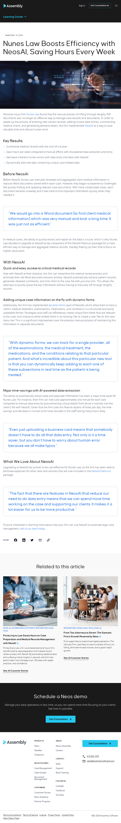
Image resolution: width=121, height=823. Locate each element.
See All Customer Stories (15, 670)
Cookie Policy (68, 815)
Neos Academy (41, 797)
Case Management (43, 768)
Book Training (62, 773)
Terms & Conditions (12, 815)
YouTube (60, 795)
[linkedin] (23, 540)
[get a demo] (100, 5)
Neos (36, 746)
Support (59, 768)
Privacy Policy (54, 815)
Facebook (60, 791)
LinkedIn (60, 786)
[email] (40, 540)
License (42, 815)
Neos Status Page (11, 818)
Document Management (40, 778)
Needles (38, 751)
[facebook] (15, 540)
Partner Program (42, 802)
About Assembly (63, 746)
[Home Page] (14, 743)
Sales (58, 764)
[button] (116, 7)
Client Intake (40, 773)
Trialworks (39, 755)
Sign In (82, 5)
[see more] (60, 719)
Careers (59, 751)
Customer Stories (42, 793)
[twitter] (32, 540)
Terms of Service (30, 815)
